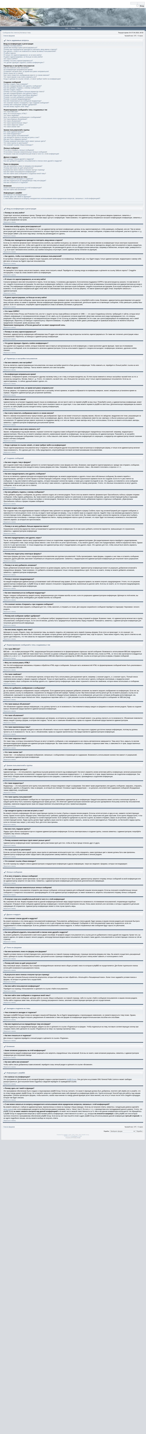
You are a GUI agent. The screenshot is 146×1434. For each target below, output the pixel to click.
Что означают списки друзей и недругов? (19, 159)
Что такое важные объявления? (15, 119)
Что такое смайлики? (11, 115)
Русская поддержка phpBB (73, 1137)
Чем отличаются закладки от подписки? (18, 179)
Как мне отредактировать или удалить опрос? (21, 93)
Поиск (73, 28)
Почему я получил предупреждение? (17, 99)
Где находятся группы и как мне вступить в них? (21, 137)
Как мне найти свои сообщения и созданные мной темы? (25, 174)
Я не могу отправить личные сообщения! (19, 150)
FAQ (66, 28)
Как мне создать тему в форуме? (16, 84)
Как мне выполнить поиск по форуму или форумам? (23, 166)
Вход (79, 28)
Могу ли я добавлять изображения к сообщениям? (22, 117)
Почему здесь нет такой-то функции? (17, 197)
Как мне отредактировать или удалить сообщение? (23, 86)
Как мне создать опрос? (12, 90)
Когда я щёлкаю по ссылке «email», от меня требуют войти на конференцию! (32, 79)
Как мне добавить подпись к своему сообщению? (22, 88)
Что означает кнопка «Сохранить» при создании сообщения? (26, 103)
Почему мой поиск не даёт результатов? (18, 168)
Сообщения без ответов (11, 32)
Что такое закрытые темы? (14, 125)
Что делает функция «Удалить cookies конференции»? (24, 62)
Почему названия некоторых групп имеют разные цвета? (25, 141)
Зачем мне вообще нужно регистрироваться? (20, 48)
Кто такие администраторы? (14, 132)
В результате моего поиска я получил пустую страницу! (24, 170)
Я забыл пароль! (10, 53)
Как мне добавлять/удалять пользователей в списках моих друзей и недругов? (33, 161)
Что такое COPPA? (11, 59)
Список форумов (9, 36)
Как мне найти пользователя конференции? (20, 172)
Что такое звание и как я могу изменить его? (20, 77)
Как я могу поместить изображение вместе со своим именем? (27, 75)
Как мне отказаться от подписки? (16, 182)
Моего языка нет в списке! (13, 73)
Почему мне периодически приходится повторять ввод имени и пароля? (30, 49)
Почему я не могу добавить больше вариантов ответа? (24, 92)
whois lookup (8, 1109)
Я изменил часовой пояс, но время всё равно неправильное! (26, 71)
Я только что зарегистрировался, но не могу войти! (23, 55)
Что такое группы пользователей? (16, 136)
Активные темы (25, 32)
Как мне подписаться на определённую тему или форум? (25, 181)
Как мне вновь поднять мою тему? (16, 106)
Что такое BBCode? (11, 112)
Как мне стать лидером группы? (15, 139)
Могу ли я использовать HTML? (15, 114)
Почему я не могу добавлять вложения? (18, 97)
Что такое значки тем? (12, 127)
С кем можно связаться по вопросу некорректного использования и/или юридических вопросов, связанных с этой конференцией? (52, 198)
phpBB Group (71, 1079)
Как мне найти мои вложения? (15, 189)
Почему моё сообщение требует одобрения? (20, 105)
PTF (80, 1136)
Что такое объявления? (12, 121)
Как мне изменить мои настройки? (16, 68)
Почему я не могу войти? (13, 46)
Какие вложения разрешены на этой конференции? (23, 188)
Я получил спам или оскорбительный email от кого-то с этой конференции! (31, 154)
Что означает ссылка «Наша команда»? (18, 145)
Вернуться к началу (10, 222)
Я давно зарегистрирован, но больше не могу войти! (23, 57)
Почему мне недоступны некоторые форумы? (21, 95)
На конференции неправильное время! (18, 70)
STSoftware (74, 1136)
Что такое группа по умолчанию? (16, 143)
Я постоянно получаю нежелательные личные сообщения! (25, 152)
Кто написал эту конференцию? (15, 195)
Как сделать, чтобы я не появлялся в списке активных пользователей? (30, 51)
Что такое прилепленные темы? (15, 123)
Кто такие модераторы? (12, 134)
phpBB (65, 1134)
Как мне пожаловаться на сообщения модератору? (22, 101)
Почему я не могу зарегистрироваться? (18, 61)
